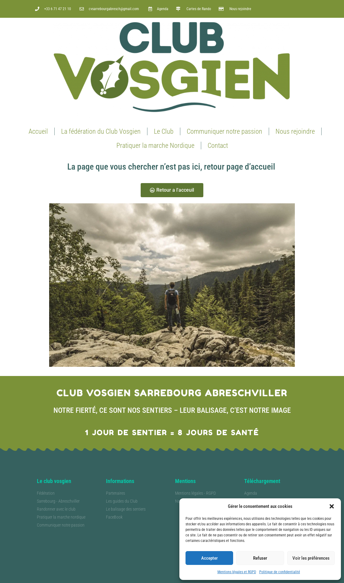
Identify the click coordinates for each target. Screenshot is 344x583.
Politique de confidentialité (279, 572)
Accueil (38, 131)
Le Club (164, 131)
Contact (218, 145)
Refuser (260, 558)
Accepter (209, 558)
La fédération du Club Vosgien (101, 131)
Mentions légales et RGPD (236, 572)
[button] (332, 506)
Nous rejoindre (295, 131)
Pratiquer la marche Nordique (155, 145)
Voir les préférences (311, 558)
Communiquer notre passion (224, 131)
